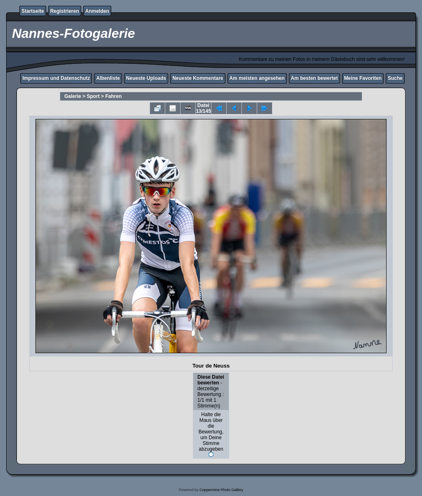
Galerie (72, 96)
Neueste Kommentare (197, 78)
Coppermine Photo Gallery (221, 490)
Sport (93, 96)
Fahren (113, 96)
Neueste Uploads (146, 78)
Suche (395, 78)
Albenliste (108, 78)
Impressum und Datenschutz (56, 78)
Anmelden (97, 11)
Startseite (32, 11)
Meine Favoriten (363, 78)
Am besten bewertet (314, 78)
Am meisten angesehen (257, 78)
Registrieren (64, 11)
